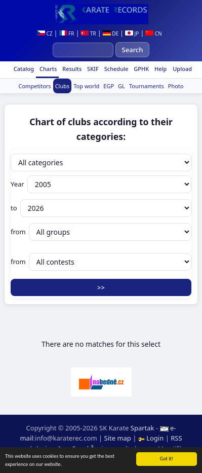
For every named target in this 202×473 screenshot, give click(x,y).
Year (101, 184)
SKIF (92, 68)
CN (153, 33)
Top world (86, 86)
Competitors (35, 86)
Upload (182, 68)
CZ (45, 33)
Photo (176, 86)
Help (160, 68)
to (101, 208)
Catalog (23, 68)
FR (66, 33)
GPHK (140, 68)
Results (71, 68)
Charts (47, 68)
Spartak (142, 427)
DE (110, 33)
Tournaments (146, 86)
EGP (108, 86)
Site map (117, 438)
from (101, 232)
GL (121, 86)
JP (132, 33)
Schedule (116, 68)
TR (88, 33)
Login (152, 438)
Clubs (62, 86)
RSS (176, 438)
